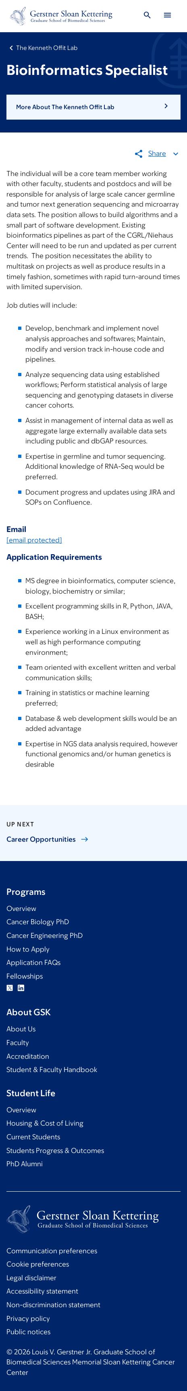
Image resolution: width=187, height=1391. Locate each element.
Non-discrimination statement (53, 1305)
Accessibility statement (42, 1291)
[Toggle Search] (147, 16)
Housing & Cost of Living (44, 1123)
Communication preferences (51, 1251)
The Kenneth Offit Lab (46, 47)
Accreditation (27, 1056)
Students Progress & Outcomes (55, 1151)
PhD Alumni (24, 1164)
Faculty (17, 1043)
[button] (93, 107)
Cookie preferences (37, 1264)
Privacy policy (28, 1318)
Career (47, 839)
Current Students (33, 1137)
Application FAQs (33, 962)
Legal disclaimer (31, 1278)
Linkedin (21, 988)
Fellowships (24, 976)
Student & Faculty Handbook (51, 1070)
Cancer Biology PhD (37, 922)
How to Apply (28, 949)
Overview (21, 909)
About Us (20, 1029)
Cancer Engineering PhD (44, 935)
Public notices (28, 1332)
